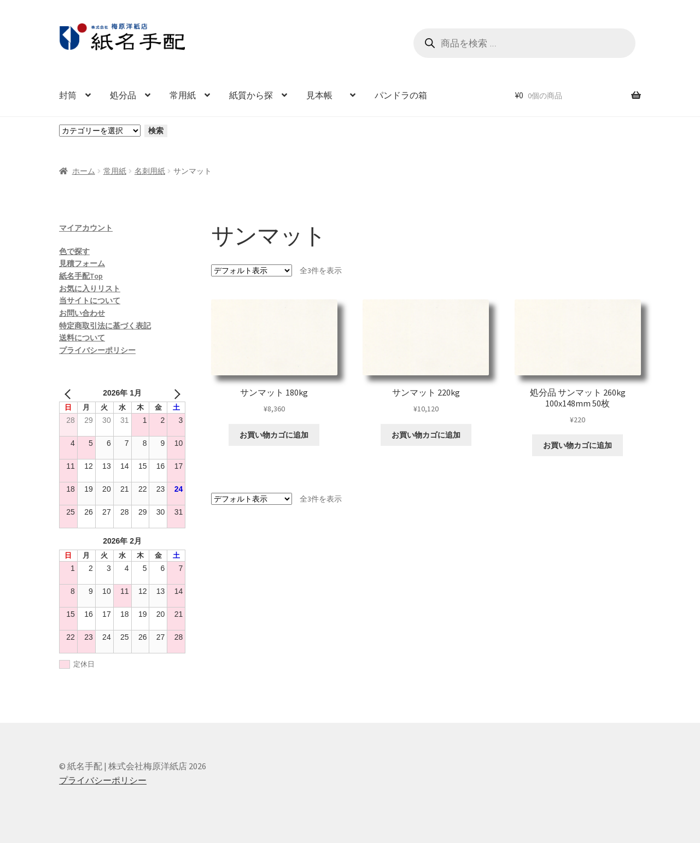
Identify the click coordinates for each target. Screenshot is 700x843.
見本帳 (323, 95)
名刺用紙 (150, 171)
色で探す (74, 251)
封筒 (68, 95)
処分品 (123, 95)
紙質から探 (251, 95)
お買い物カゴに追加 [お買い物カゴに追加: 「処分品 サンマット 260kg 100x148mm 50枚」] (577, 445)
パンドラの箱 (401, 95)
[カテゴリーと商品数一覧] (100, 131)
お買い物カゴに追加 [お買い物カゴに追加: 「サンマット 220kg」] (426, 435)
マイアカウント (86, 228)
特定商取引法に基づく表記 (105, 326)
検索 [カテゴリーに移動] (156, 130)
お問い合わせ (82, 313)
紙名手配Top (81, 276)
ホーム (83, 171)
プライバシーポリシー (97, 350)
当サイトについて (89, 300)
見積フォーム (82, 263)
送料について (82, 338)
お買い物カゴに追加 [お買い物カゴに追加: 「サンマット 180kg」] (274, 435)
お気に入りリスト (89, 288)
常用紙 (183, 95)
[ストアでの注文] (251, 270)
